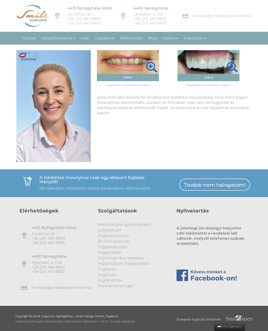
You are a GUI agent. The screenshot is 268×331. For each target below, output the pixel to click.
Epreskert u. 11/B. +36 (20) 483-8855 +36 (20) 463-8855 (151, 16)
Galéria (168, 38)
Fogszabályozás (112, 247)
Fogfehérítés (110, 280)
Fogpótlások (109, 252)
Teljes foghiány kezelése (121, 258)
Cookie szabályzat (123, 321)
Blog (152, 38)
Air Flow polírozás (114, 241)
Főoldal (29, 38)
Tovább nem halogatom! (214, 185)
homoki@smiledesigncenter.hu (222, 16)
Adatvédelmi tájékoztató (81, 321)
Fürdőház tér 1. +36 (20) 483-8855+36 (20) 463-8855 (62, 235)
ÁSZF (104, 321)
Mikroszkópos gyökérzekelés (124, 224)
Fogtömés (107, 269)
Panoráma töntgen (116, 286)
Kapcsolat (193, 38)
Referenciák (131, 38)
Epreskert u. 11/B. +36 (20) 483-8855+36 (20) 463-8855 (62, 264)
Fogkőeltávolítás (113, 236)
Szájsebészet (110, 230)
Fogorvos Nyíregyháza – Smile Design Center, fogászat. (80, 316)
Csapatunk (104, 38)
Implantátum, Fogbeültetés (124, 263)
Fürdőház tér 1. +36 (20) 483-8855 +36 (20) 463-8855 (90, 16)
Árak (85, 38)
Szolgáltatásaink (56, 38)
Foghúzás (107, 275)
